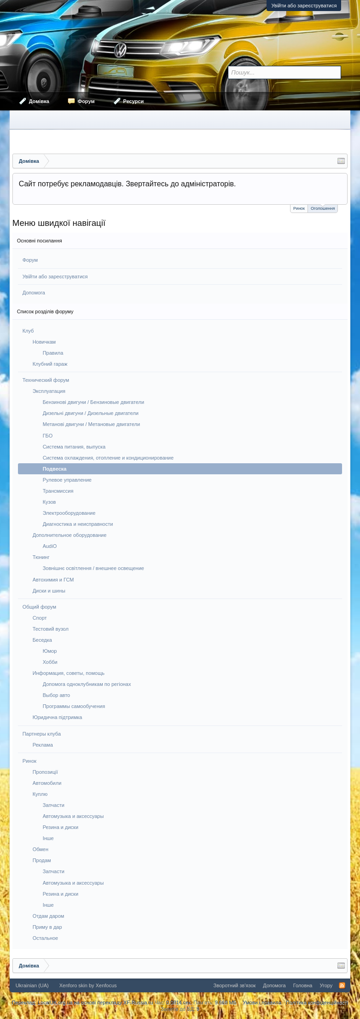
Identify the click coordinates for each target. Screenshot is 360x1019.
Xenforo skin (73, 985)
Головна (303, 985)
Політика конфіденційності (317, 1002)
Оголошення (323, 208)
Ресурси (133, 101)
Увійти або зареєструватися (304, 5)
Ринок (299, 208)
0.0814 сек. (179, 1002)
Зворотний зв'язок (235, 985)
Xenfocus (106, 985)
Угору (325, 985)
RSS (342, 985)
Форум (30, 260)
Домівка (39, 101)
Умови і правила (262, 1002)
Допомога (34, 292)
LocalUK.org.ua (55, 1002)
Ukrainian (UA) (32, 985)
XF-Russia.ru (138, 1002)
